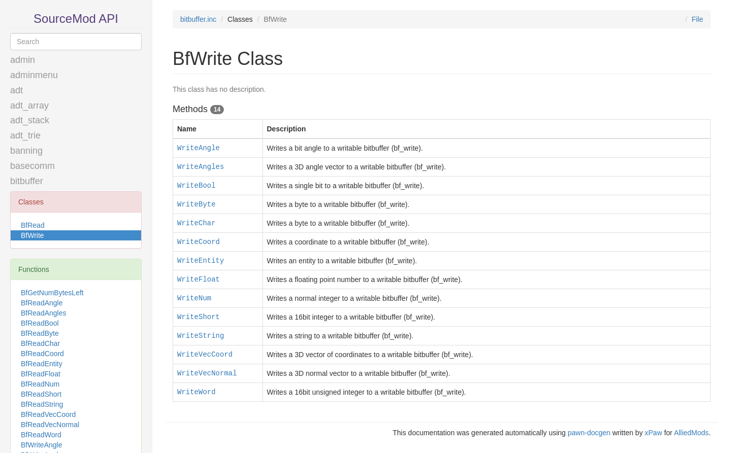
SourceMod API (76, 18)
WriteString (200, 336)
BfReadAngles (44, 313)
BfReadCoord (42, 354)
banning (26, 151)
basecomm (32, 166)
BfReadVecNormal (50, 425)
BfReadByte (40, 333)
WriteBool (196, 186)
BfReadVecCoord (48, 414)
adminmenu (34, 75)
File (697, 19)
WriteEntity (200, 261)
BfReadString (42, 404)
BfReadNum (40, 384)
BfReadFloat (40, 374)
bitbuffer (26, 181)
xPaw (653, 433)
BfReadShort (41, 394)
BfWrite (32, 235)
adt (16, 90)
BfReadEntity (41, 364)
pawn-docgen (589, 433)
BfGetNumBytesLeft (52, 293)
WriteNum (194, 298)
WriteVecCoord (204, 355)
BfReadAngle (42, 303)
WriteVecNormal (207, 373)
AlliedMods (691, 433)
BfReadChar (40, 343)
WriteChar (196, 223)
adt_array (29, 105)
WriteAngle (198, 148)
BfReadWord (41, 435)
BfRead (33, 225)
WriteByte (196, 204)
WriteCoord (198, 242)
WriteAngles (200, 167)
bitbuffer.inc (198, 19)
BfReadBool (40, 323)
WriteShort (198, 317)
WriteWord (196, 392)
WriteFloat (198, 279)
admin (22, 60)
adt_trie (25, 135)
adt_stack (29, 120)
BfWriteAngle (41, 445)
